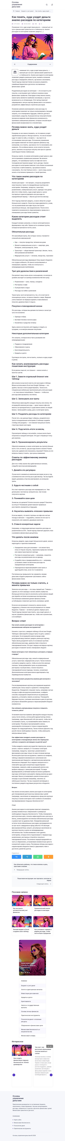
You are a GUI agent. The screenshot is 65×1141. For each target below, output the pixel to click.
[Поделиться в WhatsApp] (38, 857)
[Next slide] (42, 972)
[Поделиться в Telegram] (27, 857)
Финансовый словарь (28, 1035)
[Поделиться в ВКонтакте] (16, 857)
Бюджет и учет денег (28, 985)
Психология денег (19, 1125)
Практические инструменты (30, 1015)
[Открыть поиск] (47, 5)
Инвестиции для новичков (29, 993)
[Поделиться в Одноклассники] (48, 857)
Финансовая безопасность (22, 1122)
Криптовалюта (26, 1001)
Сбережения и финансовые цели (32, 1025)
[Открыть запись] (22, 905)
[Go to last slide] (14, 1075)
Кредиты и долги (26, 997)
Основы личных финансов (29, 1011)
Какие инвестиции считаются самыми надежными (28, 965)
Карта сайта (17, 1119)
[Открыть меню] (52, 5)
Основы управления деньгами (17, 4)
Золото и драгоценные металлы (31, 989)
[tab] (23, 972)
